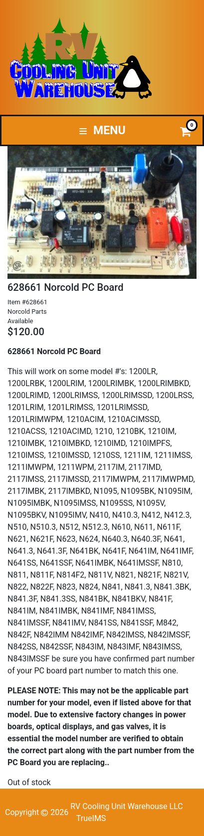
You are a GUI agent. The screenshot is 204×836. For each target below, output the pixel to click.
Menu (102, 130)
